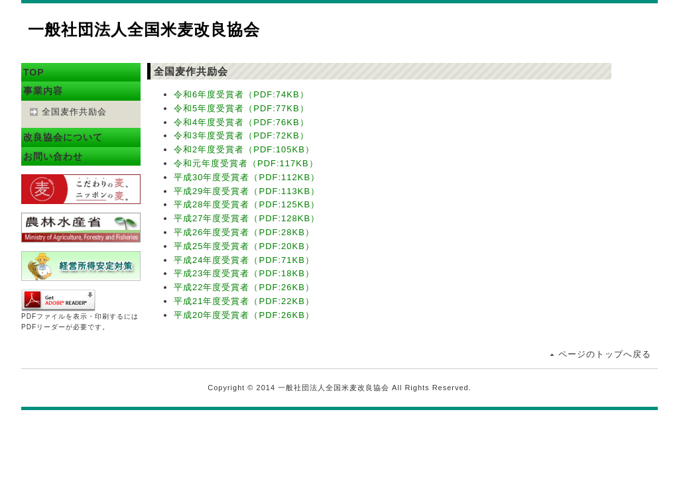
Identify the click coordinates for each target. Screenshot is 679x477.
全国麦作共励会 (74, 112)
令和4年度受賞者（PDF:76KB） (241, 122)
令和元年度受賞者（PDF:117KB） (246, 163)
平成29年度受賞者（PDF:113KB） (247, 191)
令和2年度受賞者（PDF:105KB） (244, 149)
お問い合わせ (53, 156)
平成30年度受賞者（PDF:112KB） (247, 177)
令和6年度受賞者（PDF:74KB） (241, 94)
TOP (33, 72)
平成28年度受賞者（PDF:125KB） (247, 204)
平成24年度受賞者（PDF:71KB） (244, 260)
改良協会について (63, 137)
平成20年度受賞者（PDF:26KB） (244, 315)
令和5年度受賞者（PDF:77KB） (241, 108)
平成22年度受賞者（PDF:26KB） (244, 287)
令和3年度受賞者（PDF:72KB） (241, 135)
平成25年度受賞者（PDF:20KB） (244, 246)
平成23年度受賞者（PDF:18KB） (244, 273)
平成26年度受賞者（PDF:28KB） (244, 232)
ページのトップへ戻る (604, 354)
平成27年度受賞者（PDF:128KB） (247, 218)
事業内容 (43, 90)
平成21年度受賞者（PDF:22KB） (244, 301)
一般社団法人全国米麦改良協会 (144, 29)
